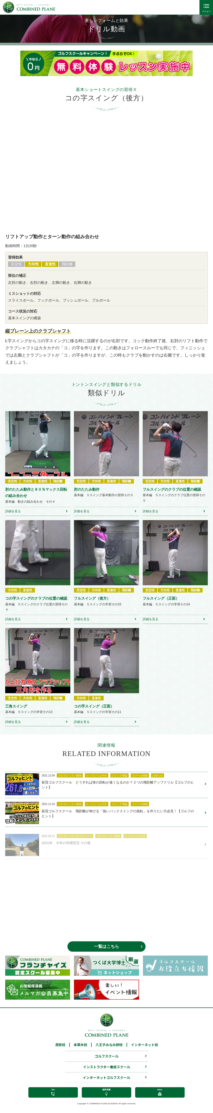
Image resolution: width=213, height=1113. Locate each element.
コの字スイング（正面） (94, 713)
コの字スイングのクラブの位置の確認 (36, 605)
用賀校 (60, 1052)
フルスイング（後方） (92, 605)
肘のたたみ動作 (86, 496)
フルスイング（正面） (161, 605)
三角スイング (16, 713)
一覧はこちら (106, 953)
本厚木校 (80, 1052)
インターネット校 (144, 1052)
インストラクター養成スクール (106, 1074)
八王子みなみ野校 (109, 1052)
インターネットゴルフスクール (106, 1084)
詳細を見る (13, 518)
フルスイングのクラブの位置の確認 (172, 496)
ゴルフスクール (106, 1063)
